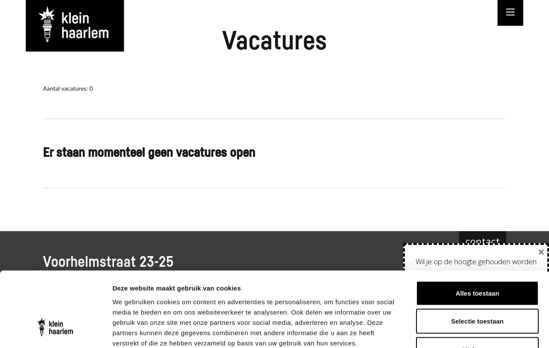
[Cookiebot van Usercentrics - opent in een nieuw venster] (55, 331)
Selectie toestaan (477, 263)
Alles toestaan (477, 235)
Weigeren (477, 291)
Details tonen (463, 331)
